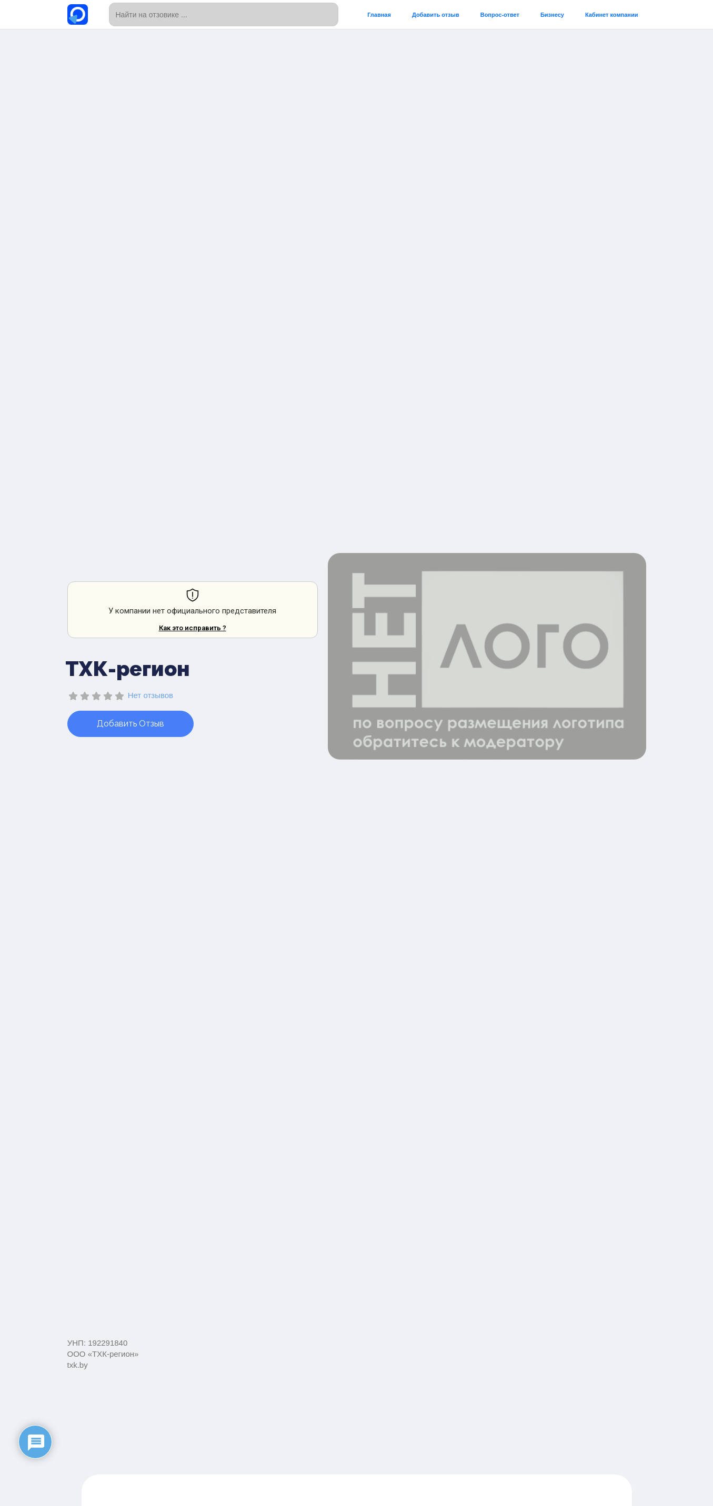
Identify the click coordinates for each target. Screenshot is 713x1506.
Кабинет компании (611, 15)
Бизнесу (552, 15)
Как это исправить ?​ (192, 628)
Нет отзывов (150, 695)
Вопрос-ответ (499, 15)
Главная (379, 15)
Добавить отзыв (435, 15)
